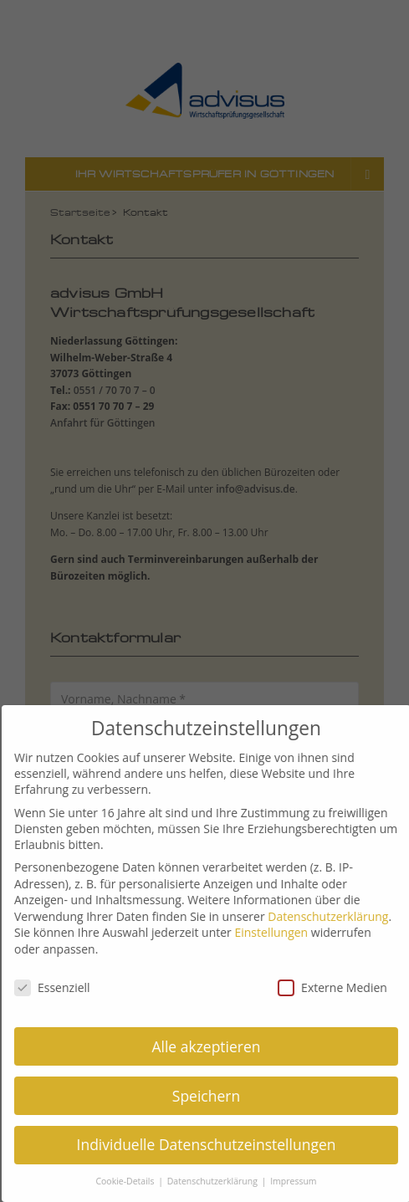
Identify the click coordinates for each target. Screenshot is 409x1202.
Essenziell (59, 987)
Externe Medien (339, 987)
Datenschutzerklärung (334, 916)
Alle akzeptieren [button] (212, 1046)
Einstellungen (277, 932)
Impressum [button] (300, 1181)
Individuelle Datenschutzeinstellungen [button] (212, 1144)
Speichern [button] (213, 1096)
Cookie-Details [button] (132, 1181)
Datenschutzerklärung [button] (220, 1181)
